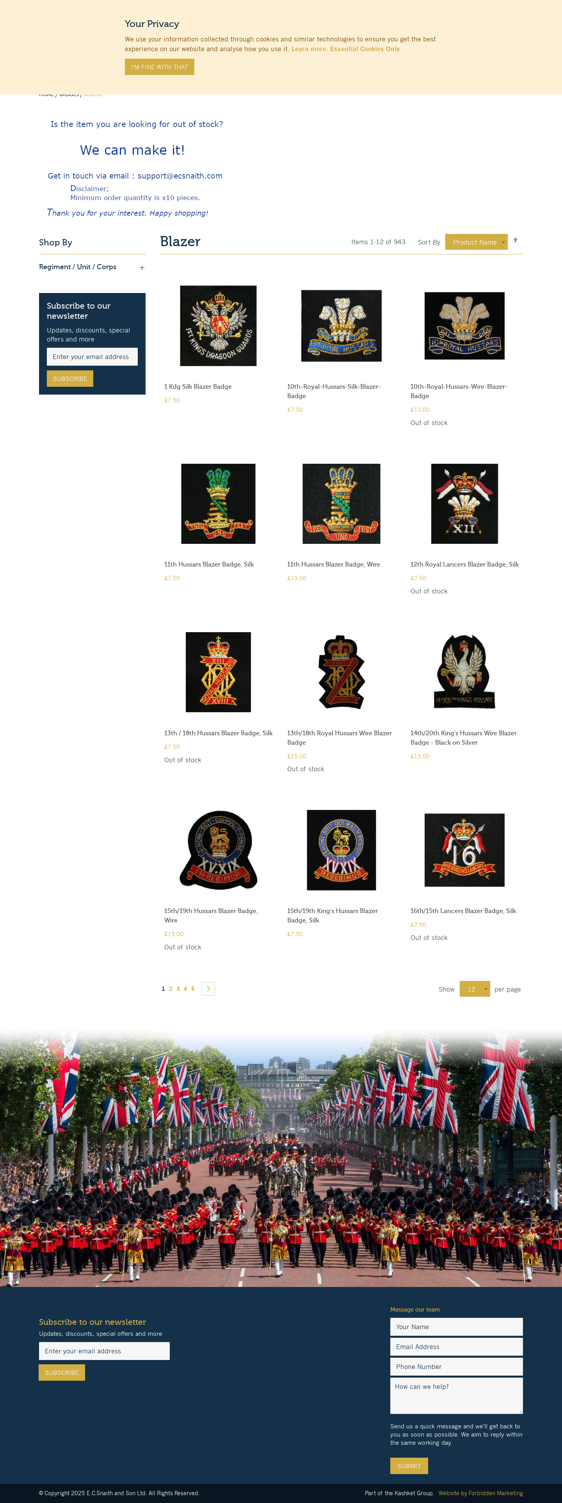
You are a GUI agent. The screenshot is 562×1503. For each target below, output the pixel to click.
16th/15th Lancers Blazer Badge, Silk (463, 911)
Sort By (429, 242)
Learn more (309, 49)
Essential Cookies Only (365, 49)
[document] (281, 43)
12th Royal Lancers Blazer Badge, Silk (465, 564)
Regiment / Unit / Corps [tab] (92, 267)
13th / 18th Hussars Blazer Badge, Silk (218, 733)
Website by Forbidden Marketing (481, 1493)
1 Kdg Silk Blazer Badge (198, 386)
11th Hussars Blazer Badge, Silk (209, 564)
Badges (69, 94)
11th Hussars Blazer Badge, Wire (333, 564)
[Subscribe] (70, 378)
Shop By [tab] (55, 243)
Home (47, 94)
